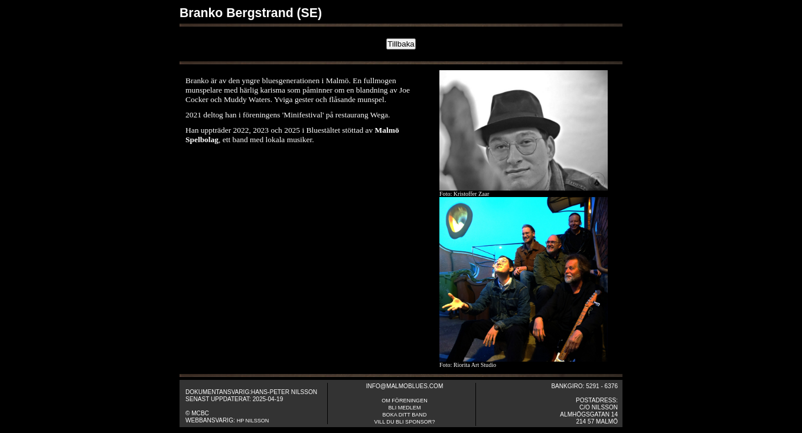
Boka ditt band (405, 415)
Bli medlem (405, 408)
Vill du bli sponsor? (404, 422)
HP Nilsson (253, 421)
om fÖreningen (405, 401)
